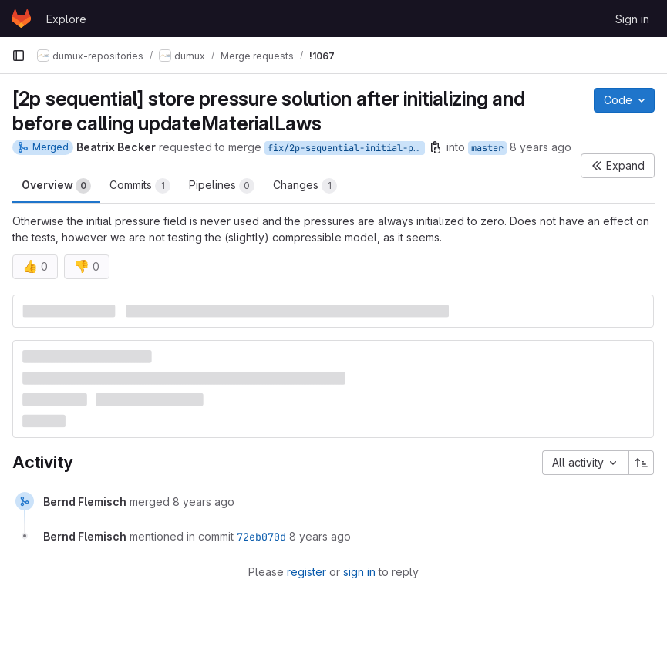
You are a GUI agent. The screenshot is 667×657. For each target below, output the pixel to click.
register (306, 571)
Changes (305, 186)
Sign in (632, 18)
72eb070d (261, 537)
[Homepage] (21, 18)
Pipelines (221, 186)
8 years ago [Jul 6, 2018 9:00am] (540, 146)
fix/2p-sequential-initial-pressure (346, 148)
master (487, 148)
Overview (56, 186)
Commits (139, 186)
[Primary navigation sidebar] (18, 55)
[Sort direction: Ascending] (641, 462)
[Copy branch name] (435, 147)
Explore (66, 18)
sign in (359, 571)
